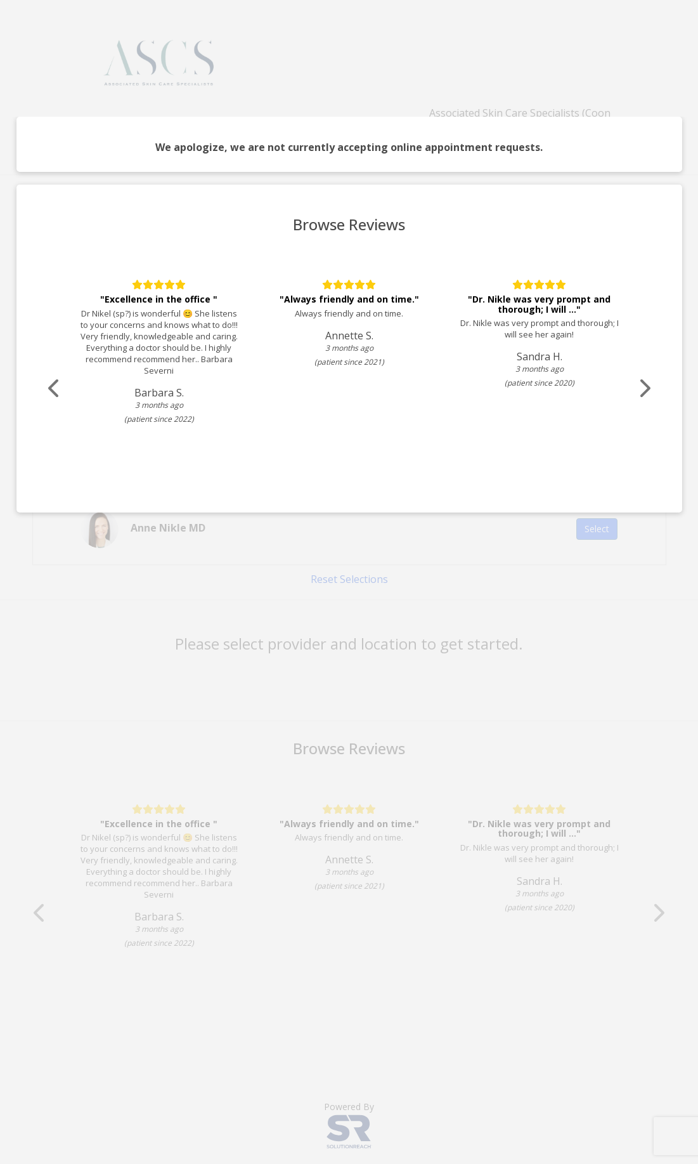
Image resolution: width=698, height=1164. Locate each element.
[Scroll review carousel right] (644, 388)
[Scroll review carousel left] (54, 388)
